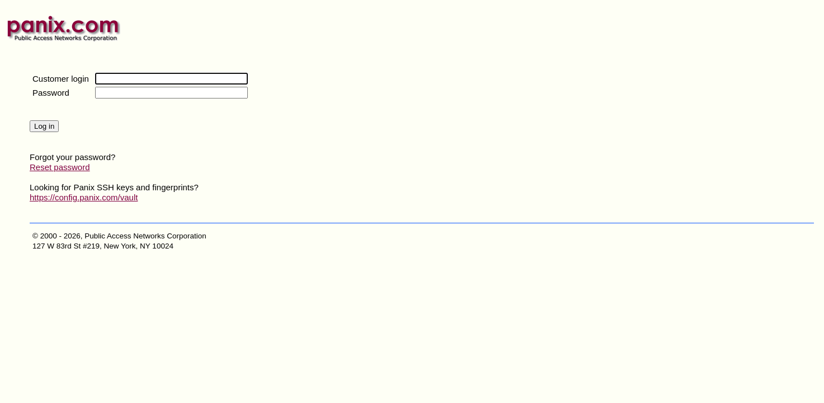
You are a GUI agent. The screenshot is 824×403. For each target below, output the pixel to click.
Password (50, 92)
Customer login (60, 78)
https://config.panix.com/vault (84, 197)
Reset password (60, 167)
